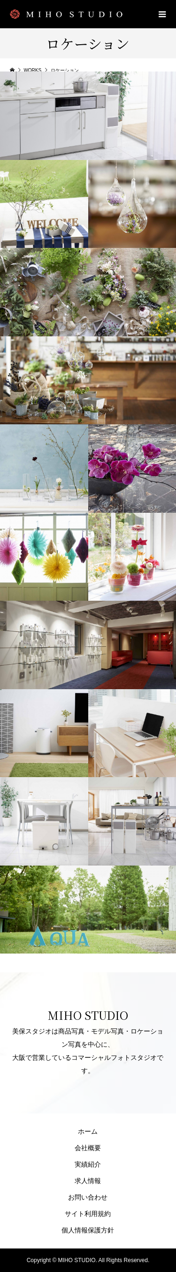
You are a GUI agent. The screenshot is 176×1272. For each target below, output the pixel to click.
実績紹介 (88, 1164)
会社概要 (88, 1148)
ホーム (88, 1131)
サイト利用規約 (88, 1213)
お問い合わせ (87, 1197)
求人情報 (88, 1181)
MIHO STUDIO (88, 1015)
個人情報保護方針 (87, 1230)
